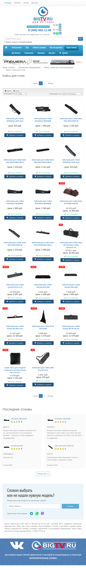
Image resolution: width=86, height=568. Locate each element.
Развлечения (29, 53)
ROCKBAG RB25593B (19, 419)
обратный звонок (32, 26)
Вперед (50, 83)
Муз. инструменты (56, 47)
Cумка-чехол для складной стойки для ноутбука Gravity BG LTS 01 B (15, 370)
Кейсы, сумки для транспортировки (58, 67)
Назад (35, 83)
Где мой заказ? (44, 26)
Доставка (34, 3)
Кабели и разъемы (39, 47)
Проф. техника (71, 47)
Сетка (16, 91)
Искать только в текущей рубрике (18, 42)
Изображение (16, 47)
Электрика (41, 53)
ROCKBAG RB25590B (63, 419)
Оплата (26, 3)
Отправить (70, 506)
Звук (27, 47)
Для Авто (52, 53)
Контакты (17, 3)
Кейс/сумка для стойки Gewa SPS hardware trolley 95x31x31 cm (71, 245)
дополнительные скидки (43, 558)
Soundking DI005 (17, 446)
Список (8, 91)
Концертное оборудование (29, 67)
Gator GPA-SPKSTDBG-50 (64, 446)
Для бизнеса (16, 53)
